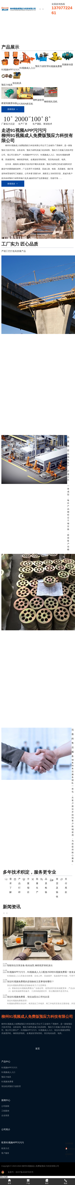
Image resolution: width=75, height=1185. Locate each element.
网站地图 (4, 1177)
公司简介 (5, 1129)
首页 (37, 1048)
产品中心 (5, 1061)
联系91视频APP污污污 (12, 1142)
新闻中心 (5, 1100)
